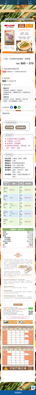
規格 (4, 81)
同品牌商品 (20, 127)
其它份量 (9, 127)
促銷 (4, 71)
